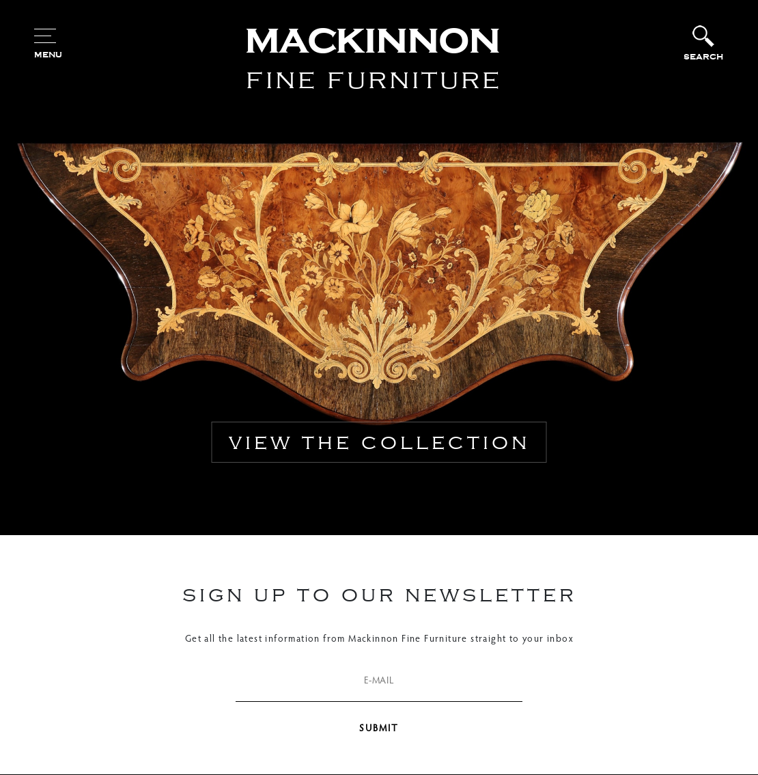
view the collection (379, 442)
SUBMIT (379, 729)
